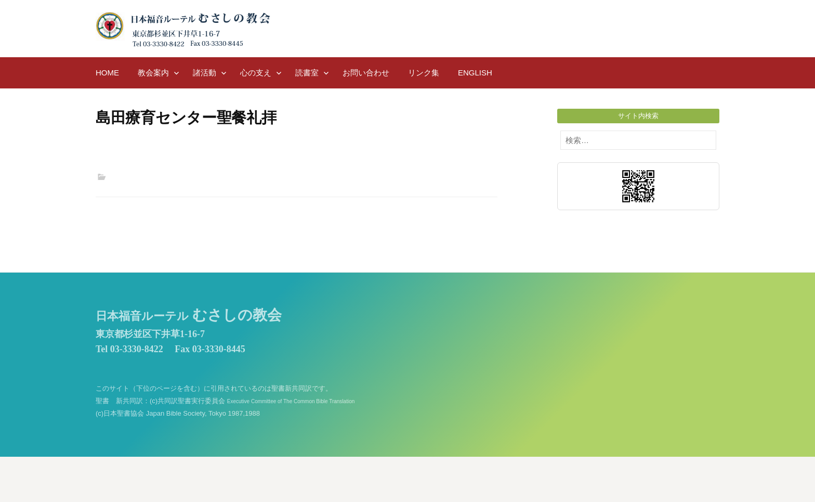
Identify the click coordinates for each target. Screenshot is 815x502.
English (475, 72)
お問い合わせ (366, 72)
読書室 (307, 72)
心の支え (255, 72)
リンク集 (423, 72)
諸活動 (204, 72)
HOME (107, 72)
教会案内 (153, 72)
